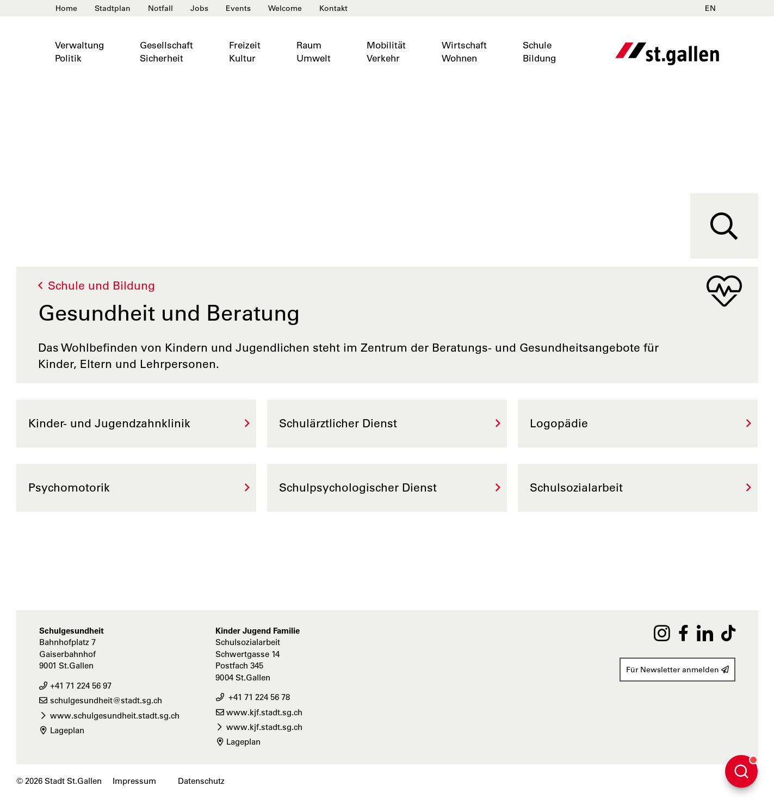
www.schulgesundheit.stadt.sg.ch (109, 715)
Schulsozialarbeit (576, 487)
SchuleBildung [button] (539, 52)
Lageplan (61, 730)
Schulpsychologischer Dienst (358, 487)
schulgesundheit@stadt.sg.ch (100, 700)
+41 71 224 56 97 (75, 685)
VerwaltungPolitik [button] (79, 52)
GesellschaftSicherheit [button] (166, 52)
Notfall (160, 8)
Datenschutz (201, 781)
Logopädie (559, 423)
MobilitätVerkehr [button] (386, 52)
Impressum (134, 781)
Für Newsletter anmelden (677, 669)
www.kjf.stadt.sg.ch (258, 712)
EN (710, 8)
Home (66, 8)
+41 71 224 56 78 (252, 697)
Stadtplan (113, 8)
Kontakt (333, 8)
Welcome (285, 8)
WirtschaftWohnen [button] (464, 52)
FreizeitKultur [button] (245, 52)
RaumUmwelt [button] (313, 52)
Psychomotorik (69, 487)
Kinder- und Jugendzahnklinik (109, 423)
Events (238, 8)
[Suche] (724, 226)
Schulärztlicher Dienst (338, 423)
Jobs (199, 8)
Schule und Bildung (101, 285)
